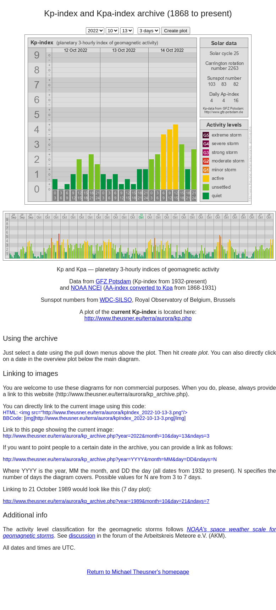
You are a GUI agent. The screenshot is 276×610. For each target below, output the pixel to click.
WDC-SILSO (116, 300)
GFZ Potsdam (113, 281)
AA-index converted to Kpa (138, 288)
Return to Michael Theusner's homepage (138, 572)
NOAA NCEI (86, 288)
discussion (82, 536)
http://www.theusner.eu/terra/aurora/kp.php (138, 318)
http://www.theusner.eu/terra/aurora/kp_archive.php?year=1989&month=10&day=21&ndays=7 (106, 501)
